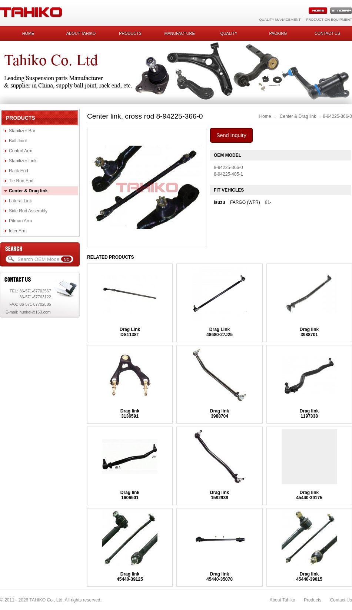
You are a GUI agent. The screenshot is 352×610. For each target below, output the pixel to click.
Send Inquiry (231, 135)
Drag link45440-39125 (130, 576)
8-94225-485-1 (228, 174)
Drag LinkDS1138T (130, 332)
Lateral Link (20, 200)
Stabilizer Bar (22, 130)
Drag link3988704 (219, 413)
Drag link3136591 (129, 413)
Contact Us (341, 600)
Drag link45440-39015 (309, 576)
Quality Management (279, 19)
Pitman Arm (20, 220)
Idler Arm (18, 230)
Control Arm (20, 150)
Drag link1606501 (129, 495)
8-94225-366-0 (337, 116)
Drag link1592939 (219, 495)
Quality (228, 33)
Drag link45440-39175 (309, 495)
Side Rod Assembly (28, 210)
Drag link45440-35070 (219, 576)
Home (28, 33)
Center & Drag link (28, 190)
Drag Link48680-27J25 (219, 332)
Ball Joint (18, 140)
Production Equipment (329, 19)
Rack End (18, 170)
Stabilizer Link (23, 160)
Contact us (327, 33)
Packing (278, 33)
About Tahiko (81, 33)
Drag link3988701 (309, 332)
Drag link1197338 (309, 413)
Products (130, 33)
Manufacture (179, 33)
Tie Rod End (21, 180)
